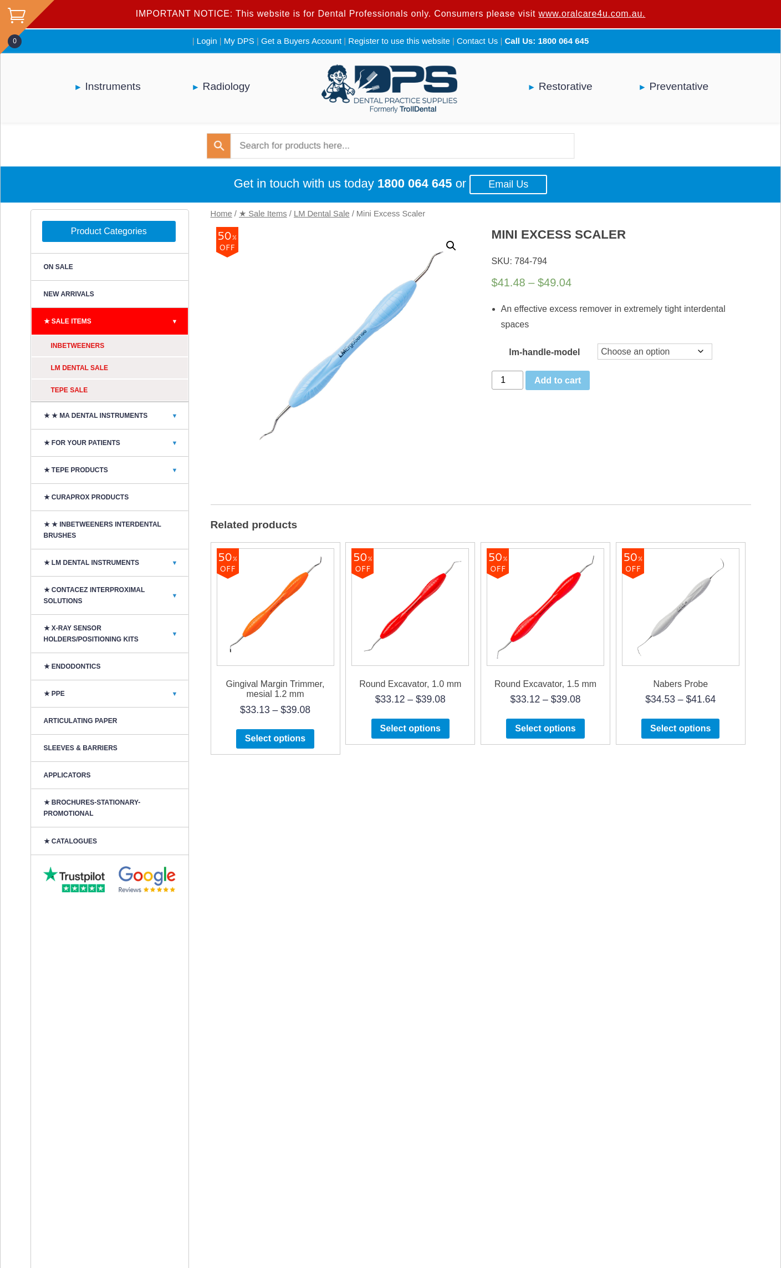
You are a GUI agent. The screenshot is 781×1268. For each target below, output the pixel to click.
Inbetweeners (78, 346)
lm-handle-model (544, 352)
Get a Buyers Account (301, 41)
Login (207, 41)
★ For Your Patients (116, 443)
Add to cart (557, 380)
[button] (451, 246)
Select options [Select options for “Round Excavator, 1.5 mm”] (545, 728)
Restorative (566, 86)
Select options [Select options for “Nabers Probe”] (680, 728)
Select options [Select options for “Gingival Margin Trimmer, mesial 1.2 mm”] (275, 738)
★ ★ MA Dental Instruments (116, 415)
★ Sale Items (263, 213)
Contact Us (477, 41)
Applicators (67, 775)
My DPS (239, 41)
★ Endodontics (72, 666)
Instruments (113, 86)
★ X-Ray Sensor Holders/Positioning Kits (116, 634)
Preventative (678, 86)
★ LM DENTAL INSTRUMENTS (116, 562)
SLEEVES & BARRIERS (81, 748)
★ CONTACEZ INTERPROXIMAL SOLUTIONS (116, 595)
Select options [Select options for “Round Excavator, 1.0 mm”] (410, 728)
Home (221, 213)
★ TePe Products (116, 470)
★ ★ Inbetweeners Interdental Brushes (102, 530)
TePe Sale (69, 390)
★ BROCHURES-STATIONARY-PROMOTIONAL (92, 808)
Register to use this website (399, 41)
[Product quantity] (508, 380)
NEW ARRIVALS (69, 294)
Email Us (508, 184)
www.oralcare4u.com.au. (592, 13)
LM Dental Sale (322, 213)
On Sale (58, 267)
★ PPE (116, 693)
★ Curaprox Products (86, 497)
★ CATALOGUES (71, 841)
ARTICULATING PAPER (81, 721)
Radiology (226, 86)
